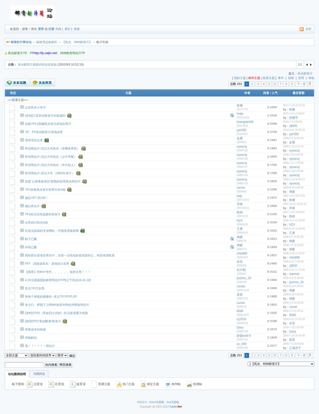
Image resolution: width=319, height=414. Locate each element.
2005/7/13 (242, 298)
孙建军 (293, 117)
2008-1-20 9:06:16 (293, 154)
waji (239, 196)
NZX (240, 220)
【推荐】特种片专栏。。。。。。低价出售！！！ (58, 272)
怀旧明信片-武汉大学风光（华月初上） (51, 165)
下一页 (301, 84)
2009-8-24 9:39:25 (293, 286)
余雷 (240, 261)
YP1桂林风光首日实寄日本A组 (45, 189)
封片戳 (241, 270)
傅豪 (292, 191)
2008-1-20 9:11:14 (293, 146)
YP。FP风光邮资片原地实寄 (44, 132)
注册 (51, 29)
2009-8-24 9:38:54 (293, 294)
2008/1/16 (242, 175)
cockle (241, 286)
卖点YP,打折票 (34, 288)
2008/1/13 (242, 183)
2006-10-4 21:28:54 (294, 220)
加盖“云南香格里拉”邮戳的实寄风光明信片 (53, 181)
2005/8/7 (241, 273)
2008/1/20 (242, 150)
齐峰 (240, 204)
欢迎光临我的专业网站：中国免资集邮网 (52, 231)
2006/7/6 (241, 241)
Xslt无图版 (172, 402)
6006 (240, 311)
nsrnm (241, 187)
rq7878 (241, 319)
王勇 (240, 229)
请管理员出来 (34, 140)
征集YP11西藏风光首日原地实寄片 (48, 124)
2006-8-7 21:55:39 (293, 237)
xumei (241, 303)
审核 (311, 78)
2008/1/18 (242, 158)
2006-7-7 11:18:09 (293, 245)
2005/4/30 (242, 347)
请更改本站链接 (35, 329)
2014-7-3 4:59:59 (292, 121)
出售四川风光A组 (36, 222)
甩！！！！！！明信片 (40, 346)
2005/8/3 (241, 265)
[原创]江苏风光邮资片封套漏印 (45, 115)
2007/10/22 (243, 199)
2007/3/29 (242, 125)
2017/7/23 (242, 109)
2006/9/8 (241, 191)
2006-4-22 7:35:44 (293, 261)
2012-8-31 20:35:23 (294, 130)
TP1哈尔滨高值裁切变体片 (42, 214)
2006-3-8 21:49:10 (293, 278)
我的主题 (240, 78)
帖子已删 (31, 239)
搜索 (77, 29)
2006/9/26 (242, 224)
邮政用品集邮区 (46, 42)
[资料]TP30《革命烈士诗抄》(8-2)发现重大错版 (56, 313)
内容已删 (31, 247)
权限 (291, 78)
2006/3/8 (241, 282)
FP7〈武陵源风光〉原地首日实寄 (47, 263)
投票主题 (269, 78)
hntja (240, 113)
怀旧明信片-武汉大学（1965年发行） (50, 173)
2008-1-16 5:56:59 (293, 171)
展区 (68, 29)
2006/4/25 (242, 257)
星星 (240, 294)
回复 (266, 93)
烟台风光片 (32, 206)
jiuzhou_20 (244, 278)
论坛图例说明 (17, 374)
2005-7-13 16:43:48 (294, 335)
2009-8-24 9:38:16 (293, 187)
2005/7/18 (242, 331)
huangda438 (245, 122)
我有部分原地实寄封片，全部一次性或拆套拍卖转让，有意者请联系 (70, 255)
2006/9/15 (242, 232)
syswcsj (242, 146)
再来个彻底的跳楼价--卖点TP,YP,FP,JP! (51, 296)
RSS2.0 (142, 402)
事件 (281, 78)
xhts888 (242, 253)
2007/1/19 (242, 216)
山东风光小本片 (35, 107)
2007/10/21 (243, 208)
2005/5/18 (242, 323)
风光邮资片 (305, 73)
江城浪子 (295, 348)
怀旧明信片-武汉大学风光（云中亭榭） (51, 157)
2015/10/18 (243, 117)
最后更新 (299, 93)
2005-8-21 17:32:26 (294, 319)
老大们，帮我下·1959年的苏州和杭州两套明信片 (57, 305)
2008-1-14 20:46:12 (294, 179)
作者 (247, 93)
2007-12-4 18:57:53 (294, 195)
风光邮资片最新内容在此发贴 (37, 64)
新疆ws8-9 (244, 335)
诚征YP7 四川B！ (36, 198)
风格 (58, 29)
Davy (240, 327)
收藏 (240, 105)
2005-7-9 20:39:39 (293, 343)
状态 (13, 93)
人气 (275, 93)
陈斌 (240, 212)
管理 (301, 78)
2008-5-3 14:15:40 (293, 138)
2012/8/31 (242, 134)
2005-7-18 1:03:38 (293, 327)
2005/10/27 (243, 315)
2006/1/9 (241, 306)
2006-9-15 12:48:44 (294, 228)
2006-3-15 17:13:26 (294, 269)
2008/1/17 (242, 167)
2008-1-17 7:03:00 (293, 163)
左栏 (309, 29)
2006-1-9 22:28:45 (293, 302)
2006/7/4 (241, 249)
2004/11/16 (243, 290)
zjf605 (293, 126)
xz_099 (241, 344)
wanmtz (294, 274)
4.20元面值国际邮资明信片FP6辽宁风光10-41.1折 (58, 280)
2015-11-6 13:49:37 (294, 113)
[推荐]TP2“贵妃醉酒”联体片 (43, 321)
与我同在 (39, 374)
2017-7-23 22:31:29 (294, 105)
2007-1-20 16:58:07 (294, 212)
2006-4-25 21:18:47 (294, 253)
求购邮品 (31, 337)
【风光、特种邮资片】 (77, 42)
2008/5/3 (241, 142)
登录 (41, 29)
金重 (240, 138)
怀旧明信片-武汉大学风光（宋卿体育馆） (52, 148)
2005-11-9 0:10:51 (293, 311)
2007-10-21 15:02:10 (294, 204)
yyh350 (241, 130)
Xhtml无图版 (156, 402)
